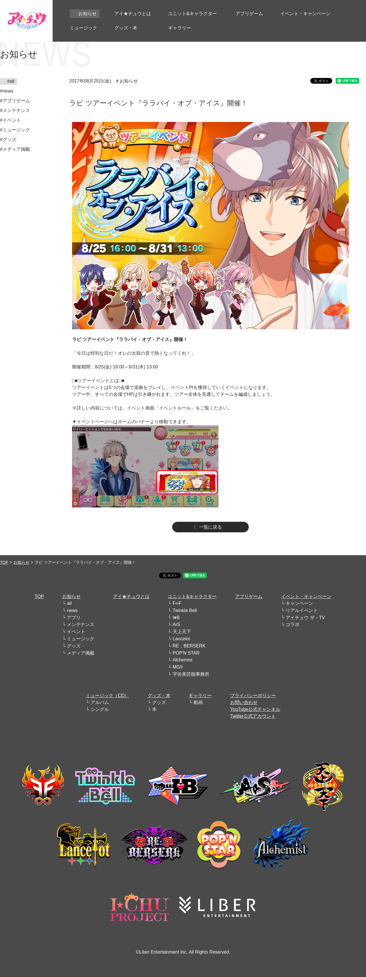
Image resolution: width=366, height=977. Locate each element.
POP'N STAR (186, 653)
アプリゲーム (248, 596)
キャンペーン (299, 603)
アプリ (74, 617)
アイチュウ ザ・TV (305, 617)
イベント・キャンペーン (306, 596)
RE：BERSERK (189, 645)
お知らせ (21, 562)
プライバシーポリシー (253, 695)
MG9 (178, 667)
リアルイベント (302, 610)
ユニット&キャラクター (192, 596)
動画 (198, 702)
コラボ (292, 624)
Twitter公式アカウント (253, 716)
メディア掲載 (80, 653)
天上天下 (182, 631)
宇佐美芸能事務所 (191, 674)
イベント (76, 631)
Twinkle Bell (185, 610)
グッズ (74, 645)
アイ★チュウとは (131, 596)
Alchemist (182, 659)
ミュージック (80, 638)
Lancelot (181, 638)
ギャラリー (200, 695)
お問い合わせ (244, 702)
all (69, 603)
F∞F (177, 603)
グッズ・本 (159, 695)
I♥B (176, 617)
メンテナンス (80, 624)
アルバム (100, 702)
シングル (100, 709)
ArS (176, 624)
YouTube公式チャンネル (255, 709)
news (72, 610)
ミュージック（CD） (107, 695)
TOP (4, 562)
